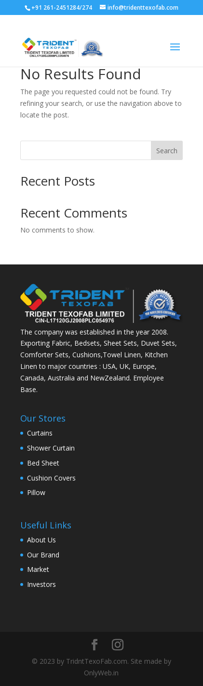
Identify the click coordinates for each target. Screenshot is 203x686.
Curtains (40, 433)
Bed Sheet (43, 462)
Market (38, 569)
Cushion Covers (51, 477)
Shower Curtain (51, 447)
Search (166, 150)
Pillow (36, 492)
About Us (41, 539)
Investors (41, 584)
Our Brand (43, 554)
